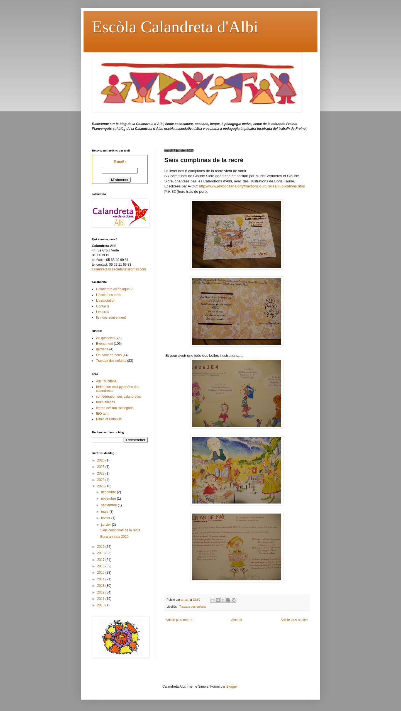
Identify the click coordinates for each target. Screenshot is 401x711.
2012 (101, 592)
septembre (109, 505)
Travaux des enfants (192, 606)
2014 (101, 579)
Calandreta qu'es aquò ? (114, 289)
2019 (101, 547)
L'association (105, 300)
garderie (102, 349)
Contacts (102, 306)
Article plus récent (179, 620)
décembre (109, 492)
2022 (101, 480)
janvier (106, 525)
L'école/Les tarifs (108, 295)
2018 (101, 553)
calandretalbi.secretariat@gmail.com (119, 269)
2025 (101, 467)
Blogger (232, 686)
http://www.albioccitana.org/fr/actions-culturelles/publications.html (252, 186)
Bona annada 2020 (114, 537)
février (106, 518)
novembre (109, 498)
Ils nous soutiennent (111, 317)
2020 (101, 486)
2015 (101, 573)
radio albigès (105, 402)
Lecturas (102, 312)
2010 (101, 605)
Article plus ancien (294, 620)
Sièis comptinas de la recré (120, 530)
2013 (101, 586)
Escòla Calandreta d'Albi (175, 27)
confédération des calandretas (118, 397)
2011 (101, 599)
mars (105, 512)
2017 (101, 560)
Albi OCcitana (106, 381)
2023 (101, 473)
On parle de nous (109, 355)
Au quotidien (105, 338)
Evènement (104, 344)
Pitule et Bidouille (109, 419)
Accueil (236, 620)
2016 (101, 566)
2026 (101, 460)
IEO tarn (102, 414)
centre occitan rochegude (115, 408)
